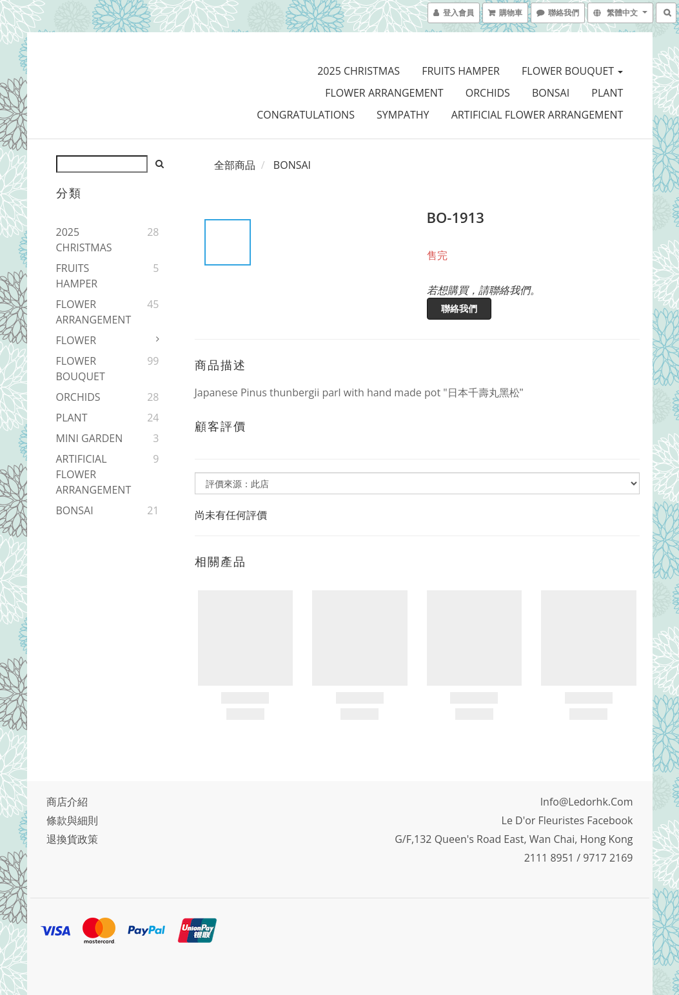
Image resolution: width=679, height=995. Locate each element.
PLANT (607, 93)
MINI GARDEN (89, 438)
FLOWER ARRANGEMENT (384, 93)
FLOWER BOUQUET (572, 71)
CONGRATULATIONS (306, 115)
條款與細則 (72, 820)
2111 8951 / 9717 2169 (578, 858)
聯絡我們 (459, 308)
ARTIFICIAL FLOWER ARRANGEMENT (537, 115)
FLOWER (76, 340)
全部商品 (234, 165)
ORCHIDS (488, 93)
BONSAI (550, 93)
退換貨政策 (72, 839)
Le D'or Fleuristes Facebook (567, 820)
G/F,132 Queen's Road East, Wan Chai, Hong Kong (514, 839)
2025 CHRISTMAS (358, 71)
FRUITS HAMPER (461, 71)
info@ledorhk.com (586, 802)
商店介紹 (67, 802)
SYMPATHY (403, 115)
